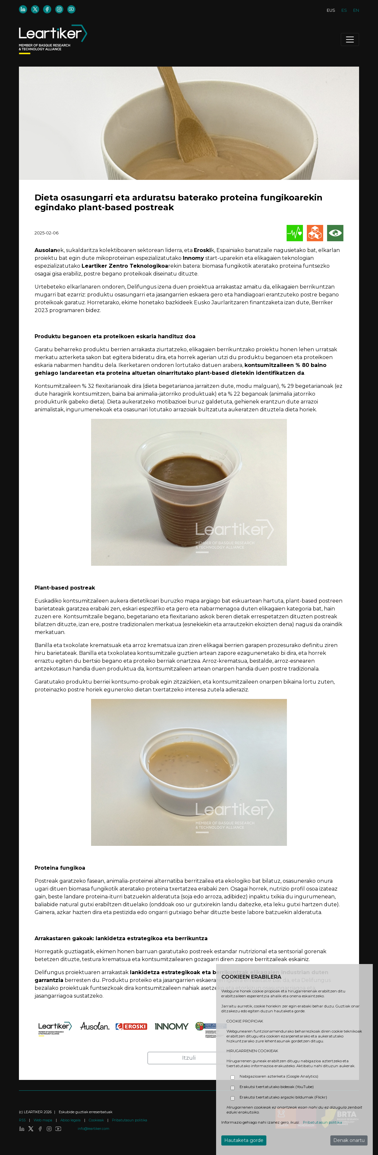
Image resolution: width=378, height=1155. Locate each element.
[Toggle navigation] (350, 39)
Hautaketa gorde (243, 1140)
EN (356, 10)
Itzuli (189, 1058)
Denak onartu (349, 1140)
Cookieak (97, 1120)
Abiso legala (71, 1120)
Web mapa (43, 1120)
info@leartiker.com (93, 1129)
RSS (22, 1120)
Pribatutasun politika (129, 1120)
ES (344, 10)
